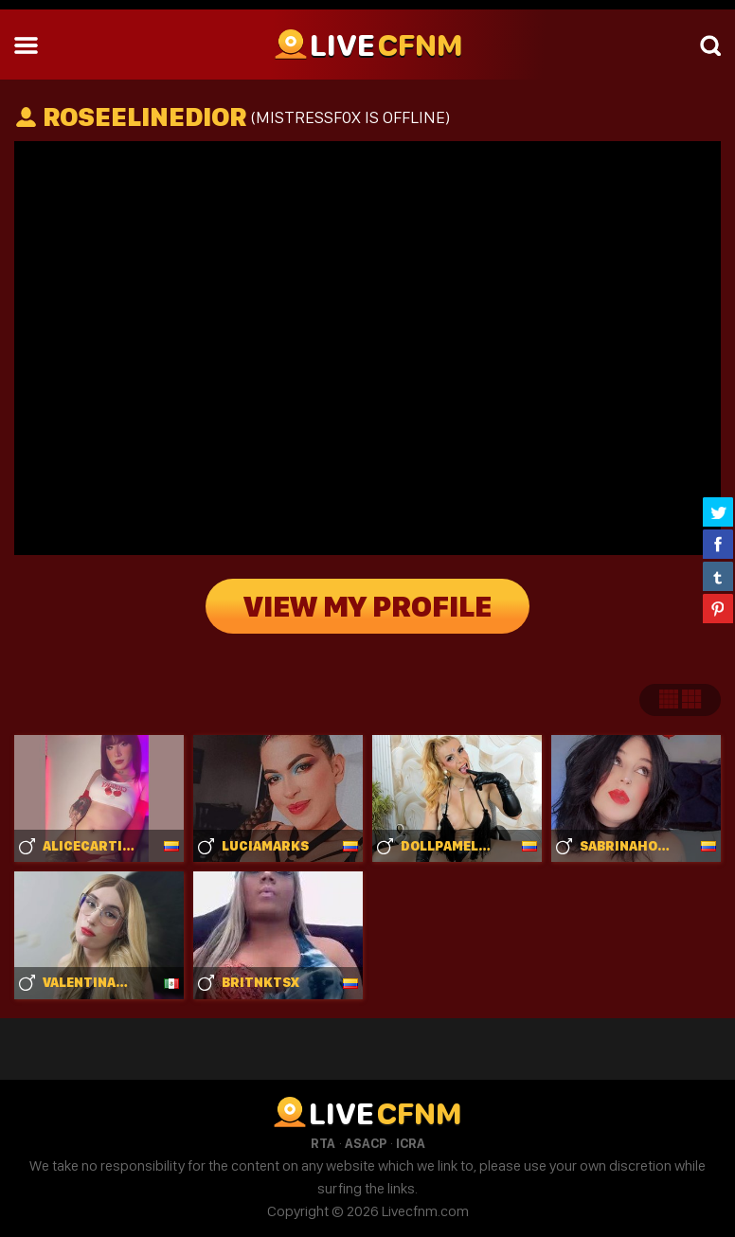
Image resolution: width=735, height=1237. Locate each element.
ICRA (410, 1143)
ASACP (365, 1143)
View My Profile (367, 606)
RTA (323, 1143)
